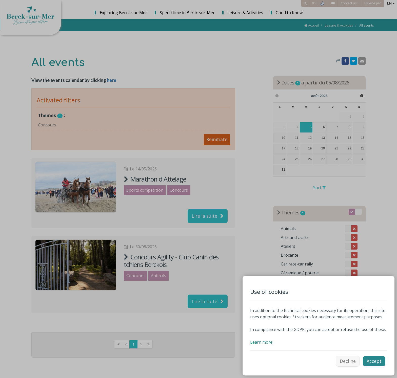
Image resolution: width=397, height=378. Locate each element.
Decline (348, 361)
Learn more (261, 342)
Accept (374, 361)
